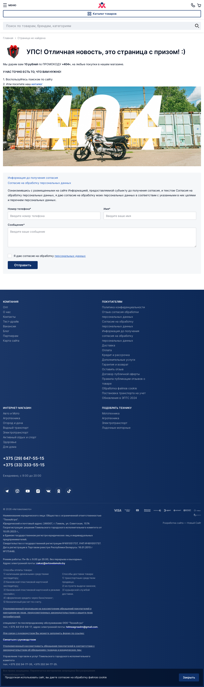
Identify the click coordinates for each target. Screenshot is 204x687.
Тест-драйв (11, 321)
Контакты (9, 316)
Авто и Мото (11, 413)
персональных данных (70, 256)
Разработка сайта (173, 522)
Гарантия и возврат (115, 364)
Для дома (9, 446)
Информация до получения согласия (33, 177)
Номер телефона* (19, 208)
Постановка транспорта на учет (124, 393)
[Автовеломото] (102, 5)
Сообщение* (16, 224)
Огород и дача (13, 423)
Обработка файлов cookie (119, 388)
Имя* (107, 208)
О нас (7, 312)
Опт (5, 307)
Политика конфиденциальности (123, 307)
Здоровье (9, 442)
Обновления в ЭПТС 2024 (119, 397)
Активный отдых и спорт (19, 437)
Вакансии (9, 326)
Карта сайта (11, 340)
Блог (6, 331)
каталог (36, 84)
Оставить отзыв (113, 369)
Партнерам (10, 335)
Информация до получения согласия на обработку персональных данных (120, 335)
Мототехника (111, 413)
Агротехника (11, 418)
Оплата (107, 350)
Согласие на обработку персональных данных (39, 183)
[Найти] (197, 26)
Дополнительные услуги (118, 359)
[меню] (9, 5)
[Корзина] (199, 5)
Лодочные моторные (116, 427)
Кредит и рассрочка (116, 355)
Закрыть (187, 674)
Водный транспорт (15, 427)
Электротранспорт (15, 432)
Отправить (22, 266)
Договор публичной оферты (121, 374)
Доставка (108, 345)
